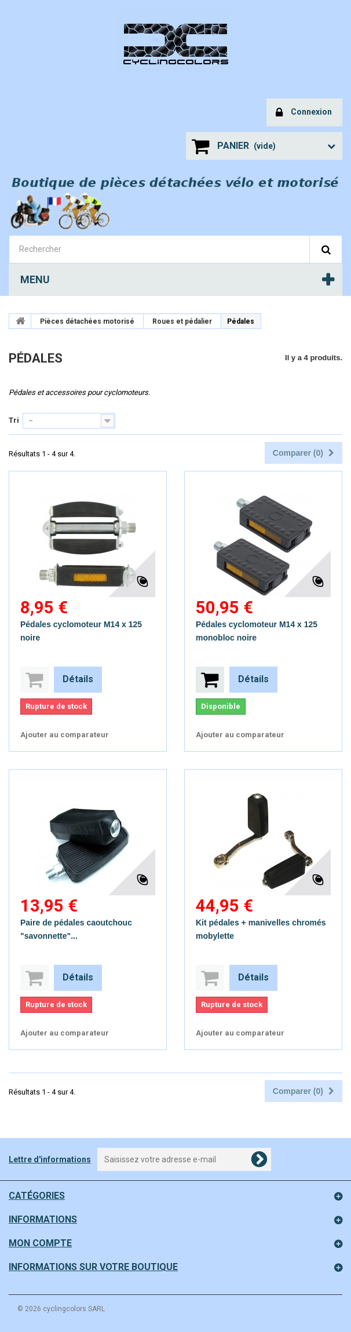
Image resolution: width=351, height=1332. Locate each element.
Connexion (304, 112)
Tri (14, 420)
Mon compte (40, 1243)
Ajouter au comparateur (64, 734)
